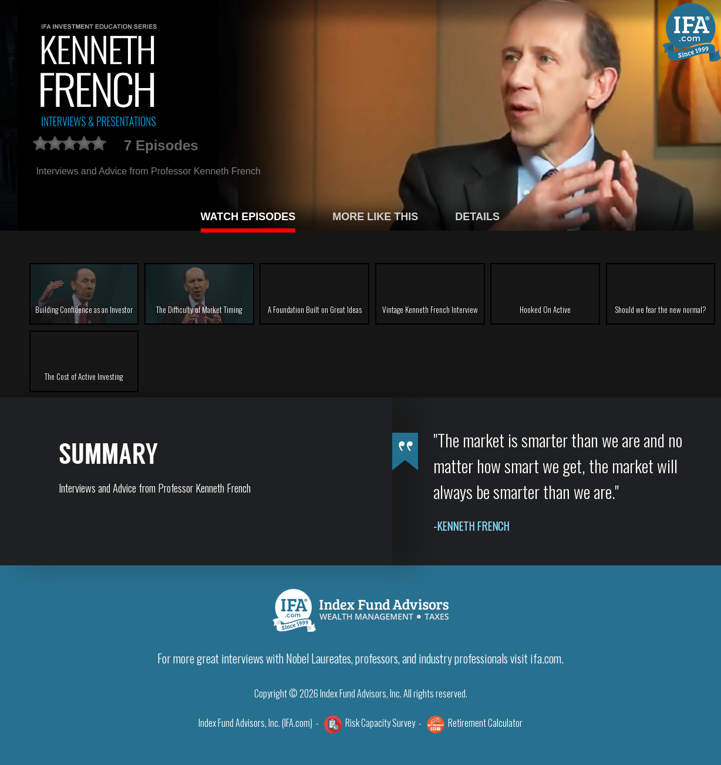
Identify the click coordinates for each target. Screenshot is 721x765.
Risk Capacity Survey (380, 723)
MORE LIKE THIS (375, 217)
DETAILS (477, 217)
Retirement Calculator (485, 723)
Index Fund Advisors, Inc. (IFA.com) (255, 723)
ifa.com (545, 658)
